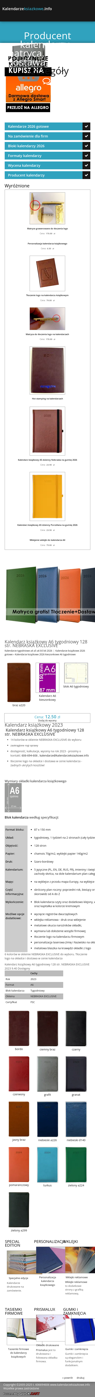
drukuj (80, 1377)
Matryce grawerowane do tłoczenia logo (47, 228)
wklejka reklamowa (46, 920)
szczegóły (47, 70)
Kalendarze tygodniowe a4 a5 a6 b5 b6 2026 (28, 650)
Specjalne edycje (18, 1278)
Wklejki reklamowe (77, 1277)
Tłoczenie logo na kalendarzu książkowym (47, 295)
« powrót (67, 1377)
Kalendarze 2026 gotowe (28, 126)
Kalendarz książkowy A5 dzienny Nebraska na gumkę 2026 (47, 459)
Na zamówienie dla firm (28, 136)
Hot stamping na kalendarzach (47, 398)
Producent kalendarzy (26, 175)
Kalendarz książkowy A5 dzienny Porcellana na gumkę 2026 (47, 524)
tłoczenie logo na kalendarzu (52, 936)
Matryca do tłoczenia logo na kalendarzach (47, 334)
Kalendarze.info (27, 8)
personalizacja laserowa (49, 942)
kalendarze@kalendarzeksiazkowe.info (64, 755)
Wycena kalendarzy (24, 165)
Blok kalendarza (16, 817)
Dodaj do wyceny (47, 720)
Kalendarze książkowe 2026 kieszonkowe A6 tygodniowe (45, 654)
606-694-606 (29, 755)
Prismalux (42, 1350)
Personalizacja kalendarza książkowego (47, 243)
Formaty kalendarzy (25, 155)
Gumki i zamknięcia (76, 1349)
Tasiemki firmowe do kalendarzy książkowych (18, 1352)
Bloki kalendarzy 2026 (26, 146)
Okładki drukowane (47, 1345)
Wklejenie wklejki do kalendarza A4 (47, 539)
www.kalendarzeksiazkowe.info (70, 1384)
